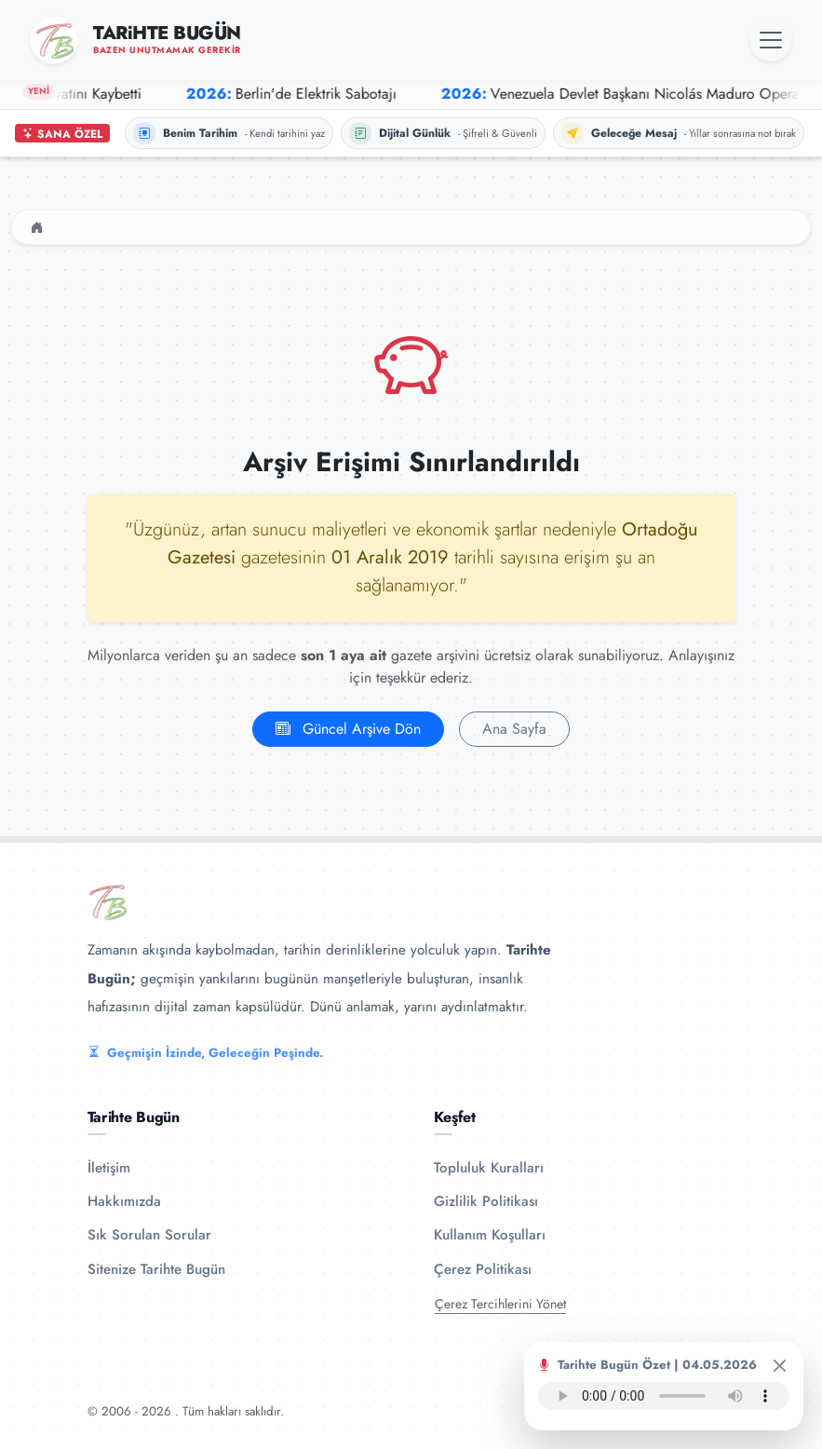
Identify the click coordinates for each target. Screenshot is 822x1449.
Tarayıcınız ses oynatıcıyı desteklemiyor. (663, 1396)
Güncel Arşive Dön (348, 728)
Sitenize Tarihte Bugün (156, 1269)
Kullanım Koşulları (490, 1235)
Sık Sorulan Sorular (149, 1235)
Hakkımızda (124, 1201)
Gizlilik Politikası (486, 1201)
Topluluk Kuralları (489, 1168)
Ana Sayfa (514, 728)
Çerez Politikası (483, 1269)
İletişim (109, 1168)
